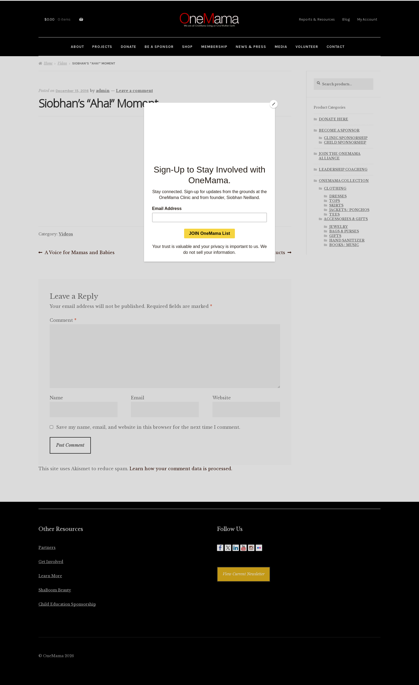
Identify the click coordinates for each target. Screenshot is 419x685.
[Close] (274, 104)
